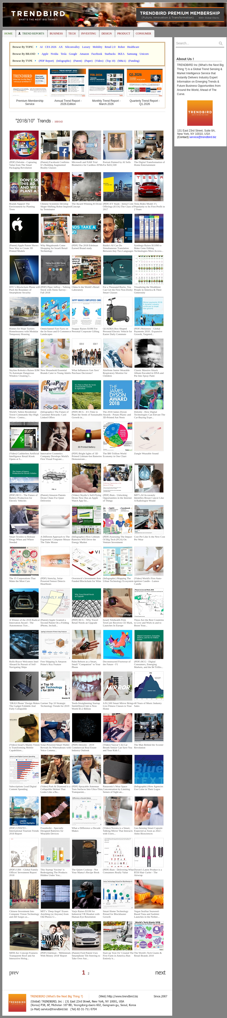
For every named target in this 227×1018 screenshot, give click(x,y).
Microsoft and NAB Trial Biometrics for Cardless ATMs (87, 163)
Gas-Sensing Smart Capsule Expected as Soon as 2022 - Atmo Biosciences (148, 831)
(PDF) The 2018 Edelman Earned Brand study (85, 246)
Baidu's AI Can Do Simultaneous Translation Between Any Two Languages (118, 248)
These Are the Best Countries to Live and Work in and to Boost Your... (149, 622)
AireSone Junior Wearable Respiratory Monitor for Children (116, 373)
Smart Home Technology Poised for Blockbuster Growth (115, 914)
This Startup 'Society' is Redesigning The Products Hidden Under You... (53, 872)
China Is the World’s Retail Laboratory (85, 288)
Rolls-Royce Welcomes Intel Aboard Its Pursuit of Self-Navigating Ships (23, 664)
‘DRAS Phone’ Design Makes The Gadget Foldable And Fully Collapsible (24, 706)
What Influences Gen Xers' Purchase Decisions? (85, 371)
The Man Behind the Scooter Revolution (148, 746)
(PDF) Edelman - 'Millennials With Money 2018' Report (55, 954)
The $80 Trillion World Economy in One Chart (114, 455)
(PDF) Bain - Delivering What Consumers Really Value (118, 871)
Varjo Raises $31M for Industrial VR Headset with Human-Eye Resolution (85, 914)
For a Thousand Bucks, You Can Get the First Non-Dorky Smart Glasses (118, 290)
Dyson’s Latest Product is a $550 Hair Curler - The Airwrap (148, 872)
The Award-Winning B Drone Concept (87, 205)
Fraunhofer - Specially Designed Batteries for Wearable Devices (51, 831)
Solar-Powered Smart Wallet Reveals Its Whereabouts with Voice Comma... (55, 747)
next (160, 972)
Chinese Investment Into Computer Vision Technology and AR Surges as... (24, 914)
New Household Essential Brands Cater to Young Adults (55, 371)
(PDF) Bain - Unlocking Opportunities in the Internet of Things (117, 498)
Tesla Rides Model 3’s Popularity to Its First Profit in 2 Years (149, 206)
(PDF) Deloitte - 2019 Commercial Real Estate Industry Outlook (84, 747)
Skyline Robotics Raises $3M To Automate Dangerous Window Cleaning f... (24, 373)
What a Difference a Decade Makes (86, 829)
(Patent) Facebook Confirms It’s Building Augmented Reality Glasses (54, 165)
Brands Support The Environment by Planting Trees (22, 206)
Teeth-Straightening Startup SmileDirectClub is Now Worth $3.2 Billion (86, 706)
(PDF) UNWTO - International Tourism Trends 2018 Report (24, 831)
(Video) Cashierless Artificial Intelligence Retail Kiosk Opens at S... (24, 456)
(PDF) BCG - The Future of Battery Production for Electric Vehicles (23, 498)
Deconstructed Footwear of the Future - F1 (117, 663)
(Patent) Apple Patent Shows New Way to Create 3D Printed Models (23, 248)
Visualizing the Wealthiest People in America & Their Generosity (148, 290)
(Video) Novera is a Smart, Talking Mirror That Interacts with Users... (118, 831)
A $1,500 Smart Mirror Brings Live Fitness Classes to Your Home (118, 706)
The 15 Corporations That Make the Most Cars (22, 579)
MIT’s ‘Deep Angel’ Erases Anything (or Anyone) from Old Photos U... (54, 914)
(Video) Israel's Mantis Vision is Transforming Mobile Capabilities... (24, 747)
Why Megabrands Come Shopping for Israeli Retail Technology (53, 248)
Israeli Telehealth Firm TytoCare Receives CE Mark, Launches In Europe (118, 622)
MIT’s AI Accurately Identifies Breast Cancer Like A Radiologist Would (149, 498)
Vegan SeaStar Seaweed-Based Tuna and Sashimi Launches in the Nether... (147, 914)
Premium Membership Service (29, 102)
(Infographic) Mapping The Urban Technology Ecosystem (118, 579)
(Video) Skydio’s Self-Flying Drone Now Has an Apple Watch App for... (86, 498)
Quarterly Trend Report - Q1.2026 (145, 102)
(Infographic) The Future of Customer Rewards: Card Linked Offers (54, 414)
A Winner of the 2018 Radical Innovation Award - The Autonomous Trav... (24, 622)
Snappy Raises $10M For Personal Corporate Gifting (85, 330)
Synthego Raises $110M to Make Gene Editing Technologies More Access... (148, 248)
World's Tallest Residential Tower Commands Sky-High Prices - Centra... (23, 414)
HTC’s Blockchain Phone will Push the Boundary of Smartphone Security (24, 290)
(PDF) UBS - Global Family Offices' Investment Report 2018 (23, 872)
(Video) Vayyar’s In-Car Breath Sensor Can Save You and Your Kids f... (117, 747)
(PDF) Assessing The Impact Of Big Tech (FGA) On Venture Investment (117, 539)
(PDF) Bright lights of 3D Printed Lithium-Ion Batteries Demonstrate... (87, 456)
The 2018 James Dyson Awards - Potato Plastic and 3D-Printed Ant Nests (117, 414)
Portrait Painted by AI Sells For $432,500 (117, 163)
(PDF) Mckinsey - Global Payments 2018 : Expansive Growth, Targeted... (148, 331)
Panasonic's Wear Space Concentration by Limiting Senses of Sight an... (116, 789)
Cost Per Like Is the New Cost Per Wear (149, 538)
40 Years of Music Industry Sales (148, 704)
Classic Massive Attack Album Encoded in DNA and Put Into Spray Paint (149, 373)
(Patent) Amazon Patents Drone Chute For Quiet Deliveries (53, 498)
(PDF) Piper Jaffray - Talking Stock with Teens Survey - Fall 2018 (55, 290)
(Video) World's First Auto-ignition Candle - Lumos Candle (148, 581)
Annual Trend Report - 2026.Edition (68, 102)
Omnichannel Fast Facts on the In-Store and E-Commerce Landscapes (55, 331)
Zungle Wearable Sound (146, 453)
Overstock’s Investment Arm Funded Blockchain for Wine (86, 579)
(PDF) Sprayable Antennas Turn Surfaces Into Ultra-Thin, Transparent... (87, 789)
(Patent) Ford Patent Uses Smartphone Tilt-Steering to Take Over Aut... (86, 955)
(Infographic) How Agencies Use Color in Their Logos (148, 787)
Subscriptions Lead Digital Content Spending (23, 787)
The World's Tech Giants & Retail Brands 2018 (148, 954)
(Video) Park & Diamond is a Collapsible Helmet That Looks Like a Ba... (55, 789)
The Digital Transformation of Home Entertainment (149, 163)
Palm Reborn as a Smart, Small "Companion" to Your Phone (86, 664)
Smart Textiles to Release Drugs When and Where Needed (22, 539)
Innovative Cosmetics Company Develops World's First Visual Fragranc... (54, 456)
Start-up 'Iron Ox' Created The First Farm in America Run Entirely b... (118, 955)
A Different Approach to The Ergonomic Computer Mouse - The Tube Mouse (56, 539)
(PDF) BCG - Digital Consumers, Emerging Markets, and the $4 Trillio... (148, 664)
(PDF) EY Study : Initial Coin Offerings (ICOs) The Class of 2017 (118, 206)
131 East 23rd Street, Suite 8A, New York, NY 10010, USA (195, 134)
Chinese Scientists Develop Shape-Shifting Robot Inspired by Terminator (55, 206)
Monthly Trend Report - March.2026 (106, 102)
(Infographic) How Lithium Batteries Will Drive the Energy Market (86, 539)
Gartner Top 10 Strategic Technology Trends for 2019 (54, 704)
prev (13, 972)
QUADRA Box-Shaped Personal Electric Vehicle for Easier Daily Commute (117, 331)
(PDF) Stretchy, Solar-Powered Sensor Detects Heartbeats (52, 581)
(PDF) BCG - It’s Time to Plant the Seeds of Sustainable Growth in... (87, 414)
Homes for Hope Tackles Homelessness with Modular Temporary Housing (23, 331)
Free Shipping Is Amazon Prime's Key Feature (53, 663)
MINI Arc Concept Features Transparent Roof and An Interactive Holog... (23, 955)
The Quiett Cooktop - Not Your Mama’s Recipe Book (85, 871)
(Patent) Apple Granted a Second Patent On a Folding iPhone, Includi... (54, 622)
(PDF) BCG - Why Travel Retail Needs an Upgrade (85, 621)
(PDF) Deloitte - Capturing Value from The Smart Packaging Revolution (23, 165)
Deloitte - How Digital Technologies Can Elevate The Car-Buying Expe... (149, 414)
